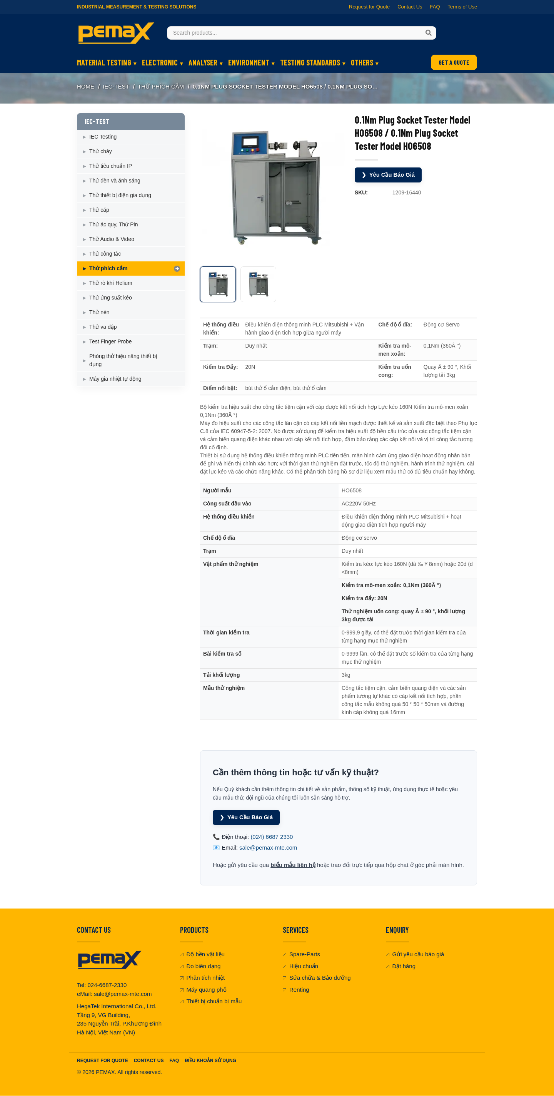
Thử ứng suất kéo (110, 297)
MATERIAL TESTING (104, 62)
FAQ (435, 7)
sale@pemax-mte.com (268, 848)
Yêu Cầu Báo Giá (389, 175)
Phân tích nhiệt (202, 978)
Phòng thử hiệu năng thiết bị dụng (123, 360)
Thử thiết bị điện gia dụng (120, 195)
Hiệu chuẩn (300, 966)
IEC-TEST (116, 86)
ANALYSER (203, 62)
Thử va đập (103, 327)
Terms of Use (462, 7)
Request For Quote (102, 1061)
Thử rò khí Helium (110, 283)
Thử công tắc (105, 254)
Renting (296, 989)
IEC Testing (103, 137)
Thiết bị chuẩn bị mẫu (211, 1001)
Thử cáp (99, 210)
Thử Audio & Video (111, 239)
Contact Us (409, 7)
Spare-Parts (301, 954)
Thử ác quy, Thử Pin (113, 224)
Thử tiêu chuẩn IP (110, 166)
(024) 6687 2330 (271, 836)
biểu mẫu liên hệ (292, 865)
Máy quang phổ (203, 989)
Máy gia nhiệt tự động (115, 379)
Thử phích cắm (161, 86)
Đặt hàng (401, 966)
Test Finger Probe (110, 341)
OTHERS (362, 62)
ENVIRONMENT (248, 62)
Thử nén (99, 312)
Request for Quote (369, 7)
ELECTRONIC (160, 62)
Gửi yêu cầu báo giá (415, 954)
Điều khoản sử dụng (210, 1061)
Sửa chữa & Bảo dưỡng (317, 978)
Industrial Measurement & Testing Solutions (136, 7)
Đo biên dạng (200, 966)
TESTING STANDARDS (310, 62)
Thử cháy (100, 151)
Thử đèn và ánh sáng (114, 180)
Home (85, 86)
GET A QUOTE (454, 62)
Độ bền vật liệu (202, 954)
